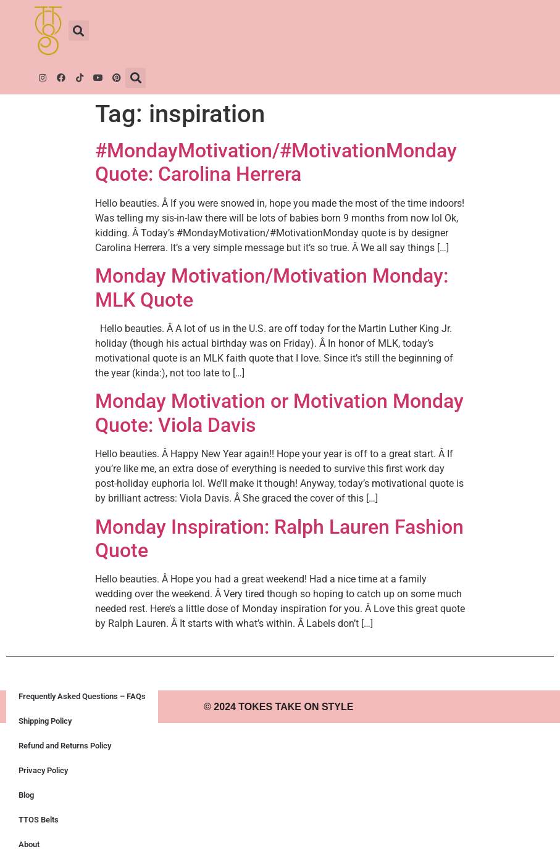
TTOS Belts (39, 819)
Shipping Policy (45, 721)
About (29, 844)
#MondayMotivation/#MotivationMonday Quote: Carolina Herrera (276, 162)
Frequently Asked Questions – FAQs (82, 696)
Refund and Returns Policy (65, 745)
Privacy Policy (43, 770)
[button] (79, 30)
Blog (26, 795)
